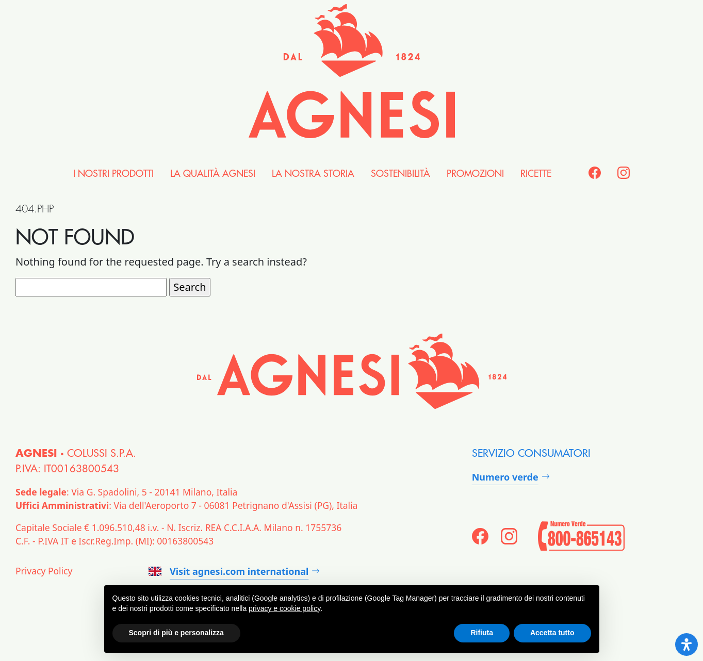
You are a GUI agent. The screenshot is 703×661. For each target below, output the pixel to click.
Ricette (535, 173)
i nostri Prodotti (113, 173)
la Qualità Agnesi (212, 173)
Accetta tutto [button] (552, 633)
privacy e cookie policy (284, 608)
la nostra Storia (313, 173)
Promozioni (475, 173)
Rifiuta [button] (481, 633)
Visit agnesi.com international (228, 571)
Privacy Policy (43, 571)
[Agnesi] (352, 71)
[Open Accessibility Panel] (686, 644)
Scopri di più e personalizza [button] (176, 633)
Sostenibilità (400, 173)
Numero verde (505, 477)
